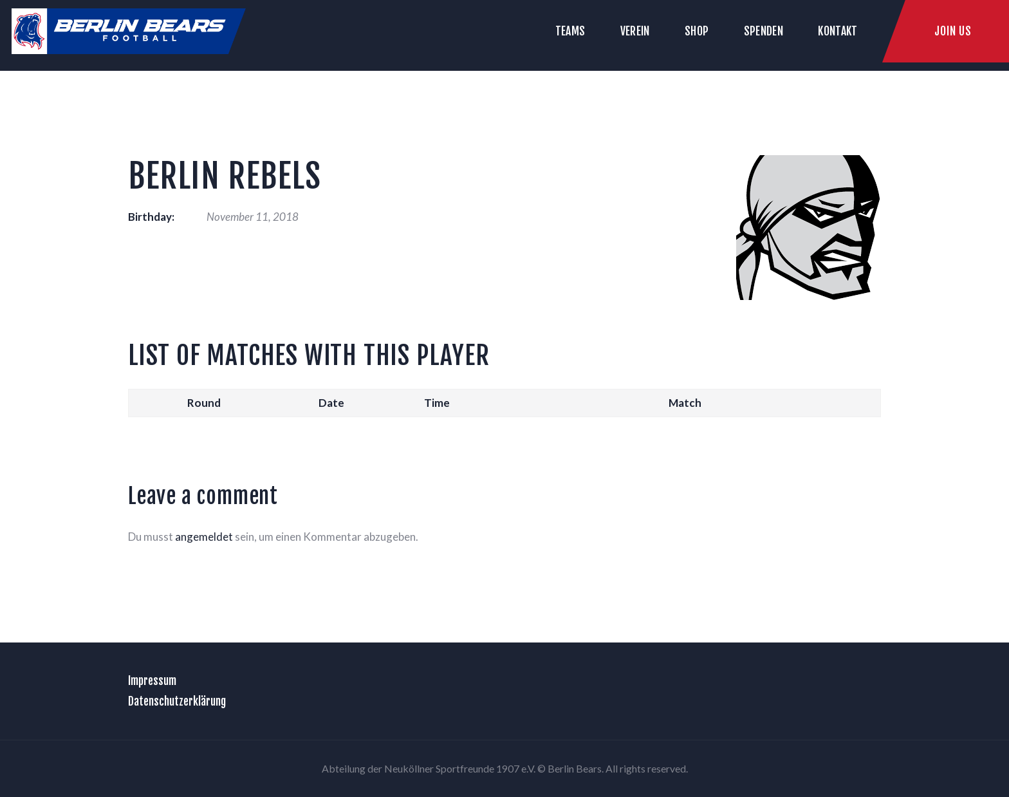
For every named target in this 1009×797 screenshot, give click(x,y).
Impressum (152, 680)
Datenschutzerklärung (177, 701)
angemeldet (204, 536)
